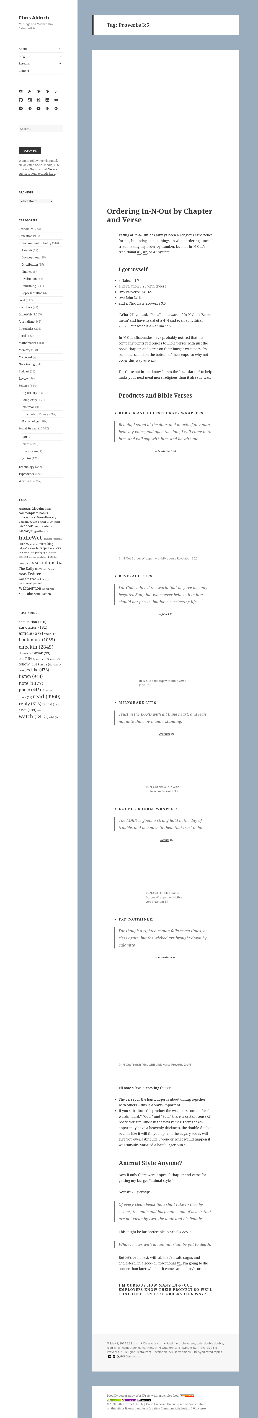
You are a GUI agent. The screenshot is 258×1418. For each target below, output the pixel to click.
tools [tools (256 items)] (23, 574)
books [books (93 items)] (48, 508)
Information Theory (35, 414)
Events (26, 444)
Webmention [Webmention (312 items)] (30, 588)
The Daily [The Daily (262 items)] (26, 568)
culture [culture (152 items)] (39, 517)
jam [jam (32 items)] (24, 670)
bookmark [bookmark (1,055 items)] (37, 640)
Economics (26, 229)
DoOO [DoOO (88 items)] (50, 522)
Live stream (30, 451)
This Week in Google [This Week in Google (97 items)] (45, 569)
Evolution (28, 407)
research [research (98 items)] (23, 563)
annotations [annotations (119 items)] (25, 508)
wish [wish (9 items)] (53, 717)
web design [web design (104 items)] (43, 579)
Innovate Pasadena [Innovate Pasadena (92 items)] (52, 538)
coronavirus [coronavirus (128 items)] (26, 517)
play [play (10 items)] (47, 690)
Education (25, 236)
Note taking (27, 364)
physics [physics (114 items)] (52, 552)
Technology (26, 467)
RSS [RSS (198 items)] (31, 563)
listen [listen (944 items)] (31, 676)
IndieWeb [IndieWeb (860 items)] (31, 537)
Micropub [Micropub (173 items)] (43, 548)
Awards (27, 250)
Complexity (29, 400)
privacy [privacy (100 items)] (32, 557)
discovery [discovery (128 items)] (50, 517)
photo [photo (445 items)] (30, 690)
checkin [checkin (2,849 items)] (36, 646)
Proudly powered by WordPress (129, 1396)
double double (213, 1343)
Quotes (26, 458)
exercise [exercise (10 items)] (41, 659)
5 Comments (131, 1356)
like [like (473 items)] (39, 670)
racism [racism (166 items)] (52, 557)
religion (130, 1352)
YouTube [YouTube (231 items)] (26, 593)
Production (29, 279)
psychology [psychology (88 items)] (42, 557)
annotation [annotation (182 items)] (33, 627)
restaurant (144, 1352)
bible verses (187, 1343)
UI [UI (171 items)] (43, 574)
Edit (24, 437)
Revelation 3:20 (163, 1352)
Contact (24, 71)
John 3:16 (166, 614)
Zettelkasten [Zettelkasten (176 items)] (42, 594)
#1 (139, 252)
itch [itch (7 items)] (57, 664)
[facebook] (113, 1356)
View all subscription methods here (39, 171)
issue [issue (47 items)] (47, 664)
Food (22, 300)
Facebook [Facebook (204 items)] (26, 526)
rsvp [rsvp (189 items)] (27, 709)
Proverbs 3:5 (115, 1352)
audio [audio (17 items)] (50, 634)
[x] (118, 1356)
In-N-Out (161, 1348)
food (110, 1348)
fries (117, 1348)
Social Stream (28, 428)
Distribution (30, 264)
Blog (22, 56)
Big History (29, 393)
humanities (145, 1348)
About (23, 49)
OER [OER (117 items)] (58, 548)
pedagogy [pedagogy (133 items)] (41, 552)
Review (24, 378)
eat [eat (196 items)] (26, 658)
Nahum (164, 839)
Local (22, 336)
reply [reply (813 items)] (30, 704)
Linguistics (26, 329)
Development (31, 257)
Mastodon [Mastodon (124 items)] (32, 544)
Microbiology (31, 421)
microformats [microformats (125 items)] (27, 548)
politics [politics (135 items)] (23, 556)
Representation (32, 293)
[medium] (109, 1356)
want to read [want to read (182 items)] (28, 579)
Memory (24, 350)
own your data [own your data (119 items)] (26, 552)
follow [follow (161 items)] (29, 664)
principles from (176, 1396)
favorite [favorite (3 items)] (55, 659)
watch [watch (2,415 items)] (33, 716)
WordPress (26, 481)
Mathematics (27, 343)
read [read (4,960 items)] (47, 696)
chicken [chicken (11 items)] (26, 653)
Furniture (25, 307)
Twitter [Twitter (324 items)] (34, 573)
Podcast (24, 371)
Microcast (25, 357)
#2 (145, 252)
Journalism (26, 321)
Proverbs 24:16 (208, 1348)
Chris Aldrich (34, 17)
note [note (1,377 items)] (31, 683)
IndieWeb (25, 314)
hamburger (129, 1348)
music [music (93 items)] (53, 548)
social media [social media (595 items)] (49, 562)
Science (24, 386)
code (200, 1343)
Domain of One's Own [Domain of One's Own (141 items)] (32, 521)
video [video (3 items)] (41, 710)
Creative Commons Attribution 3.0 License (177, 1408)
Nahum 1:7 (189, 1348)
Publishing (29, 286)
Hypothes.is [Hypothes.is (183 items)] (39, 531)
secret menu (182, 1352)
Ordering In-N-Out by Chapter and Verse (160, 215)
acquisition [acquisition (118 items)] (32, 621)
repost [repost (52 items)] (50, 704)
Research (25, 63)
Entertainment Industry (35, 243)
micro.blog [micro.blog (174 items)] (45, 544)
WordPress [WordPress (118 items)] (48, 588)
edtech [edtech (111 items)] (56, 521)
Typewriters (27, 474)
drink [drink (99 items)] (42, 653)
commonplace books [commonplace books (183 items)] (33, 513)
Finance (27, 272)
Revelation (164, 451)
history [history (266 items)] (24, 531)
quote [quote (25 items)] (25, 697)
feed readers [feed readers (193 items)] (42, 526)
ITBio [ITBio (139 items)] (22, 544)
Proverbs (164, 733)
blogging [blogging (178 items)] (38, 508)
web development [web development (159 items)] (30, 583)
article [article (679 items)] (31, 633)
